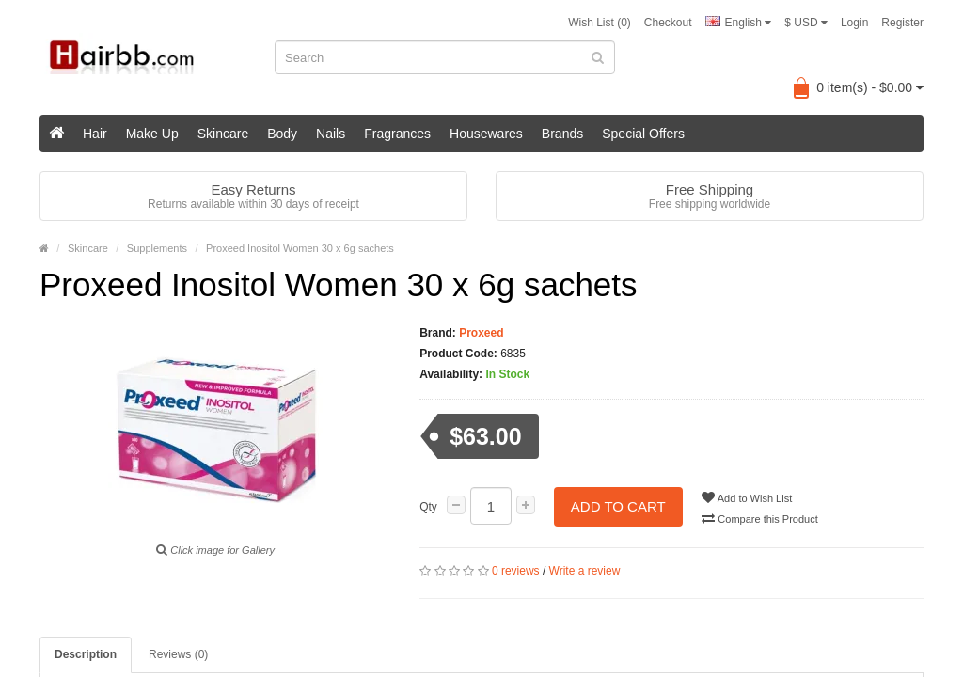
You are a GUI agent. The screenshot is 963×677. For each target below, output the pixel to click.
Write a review (585, 570)
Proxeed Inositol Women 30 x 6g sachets (300, 248)
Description (86, 654)
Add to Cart (618, 506)
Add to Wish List (748, 497)
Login (854, 22)
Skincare (222, 133)
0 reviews (516, 570)
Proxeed (480, 332)
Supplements (157, 248)
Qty (428, 506)
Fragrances (397, 133)
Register (902, 22)
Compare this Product (760, 518)
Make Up (152, 133)
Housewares (486, 133)
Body (282, 133)
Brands (562, 133)
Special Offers (643, 133)
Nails (330, 133)
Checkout (668, 22)
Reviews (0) (178, 654)
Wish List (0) (599, 22)
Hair (95, 133)
